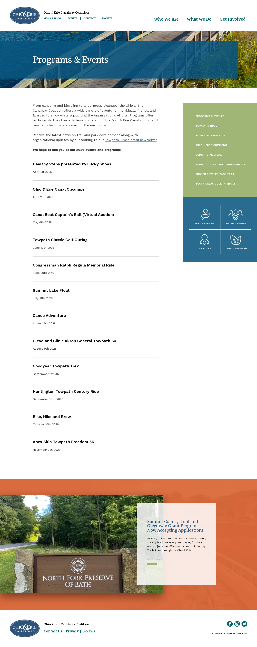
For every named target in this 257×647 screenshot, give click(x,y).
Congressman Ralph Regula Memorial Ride (74, 265)
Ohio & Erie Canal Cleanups (59, 189)
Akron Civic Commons (211, 145)
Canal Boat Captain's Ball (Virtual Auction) (73, 214)
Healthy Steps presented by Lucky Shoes (72, 164)
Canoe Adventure (49, 315)
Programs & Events (210, 116)
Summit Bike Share (209, 154)
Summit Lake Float (51, 290)
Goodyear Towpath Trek (56, 366)
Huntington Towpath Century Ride (66, 391)
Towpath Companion (210, 135)
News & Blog (52, 18)
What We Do (199, 19)
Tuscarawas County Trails (216, 183)
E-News (88, 631)
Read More (154, 559)
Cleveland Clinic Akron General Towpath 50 (74, 341)
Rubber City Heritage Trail (215, 174)
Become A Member (236, 223)
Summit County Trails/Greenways (220, 164)
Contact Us (53, 631)
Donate (107, 18)
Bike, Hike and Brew (52, 416)
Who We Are (166, 19)
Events (72, 18)
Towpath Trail (206, 125)
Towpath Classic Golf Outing (60, 240)
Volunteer (204, 248)
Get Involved (233, 19)
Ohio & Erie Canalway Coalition (25, 628)
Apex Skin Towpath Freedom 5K (63, 442)
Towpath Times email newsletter (131, 140)
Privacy (72, 631)
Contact (90, 18)
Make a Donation (204, 223)
